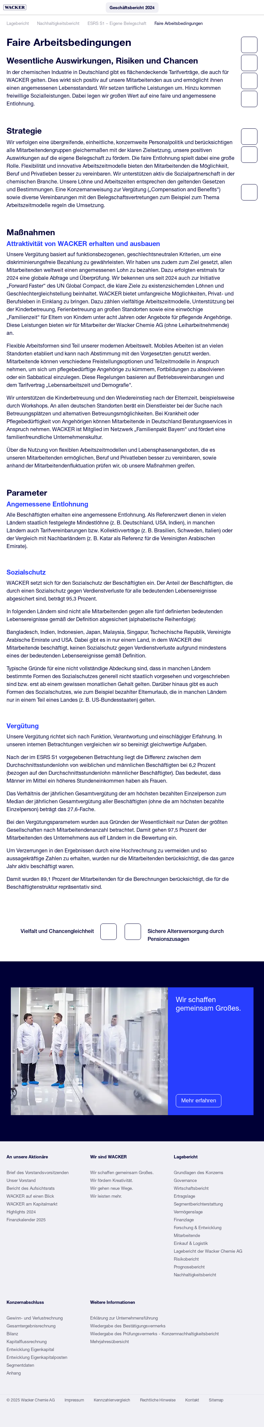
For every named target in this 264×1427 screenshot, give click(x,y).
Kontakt (192, 1400)
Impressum (74, 1400)
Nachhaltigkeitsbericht (58, 23)
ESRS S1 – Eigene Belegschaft (117, 23)
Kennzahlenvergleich (112, 1400)
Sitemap (216, 1400)
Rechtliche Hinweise (157, 1400)
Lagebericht (18, 23)
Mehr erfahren (198, 1100)
